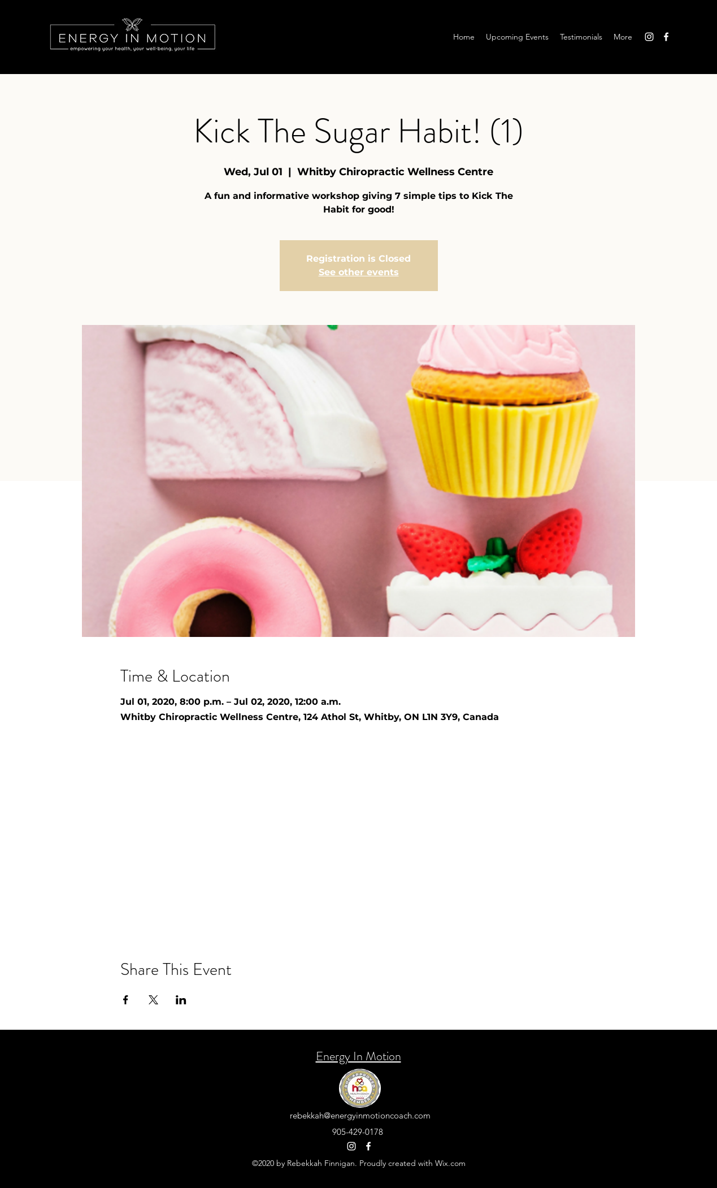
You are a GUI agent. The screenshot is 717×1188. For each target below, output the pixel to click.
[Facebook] (666, 36)
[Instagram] (649, 36)
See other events (359, 272)
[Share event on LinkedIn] (181, 999)
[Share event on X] (153, 999)
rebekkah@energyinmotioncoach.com (360, 1115)
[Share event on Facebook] (125, 999)
